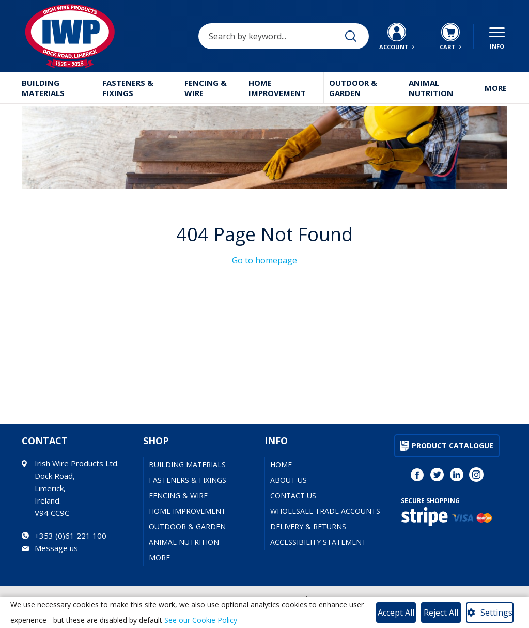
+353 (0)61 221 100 (70, 535)
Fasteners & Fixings (127, 87)
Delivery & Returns (308, 526)
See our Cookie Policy (200, 620)
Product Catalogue (452, 445)
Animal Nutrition (431, 87)
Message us (56, 548)
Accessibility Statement (318, 542)
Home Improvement (277, 87)
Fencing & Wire (205, 87)
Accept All (396, 612)
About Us (288, 480)
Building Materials (43, 87)
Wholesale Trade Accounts (325, 511)
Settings (496, 612)
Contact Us (293, 495)
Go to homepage (264, 260)
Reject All (441, 612)
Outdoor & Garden (353, 87)
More (496, 88)
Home (281, 464)
